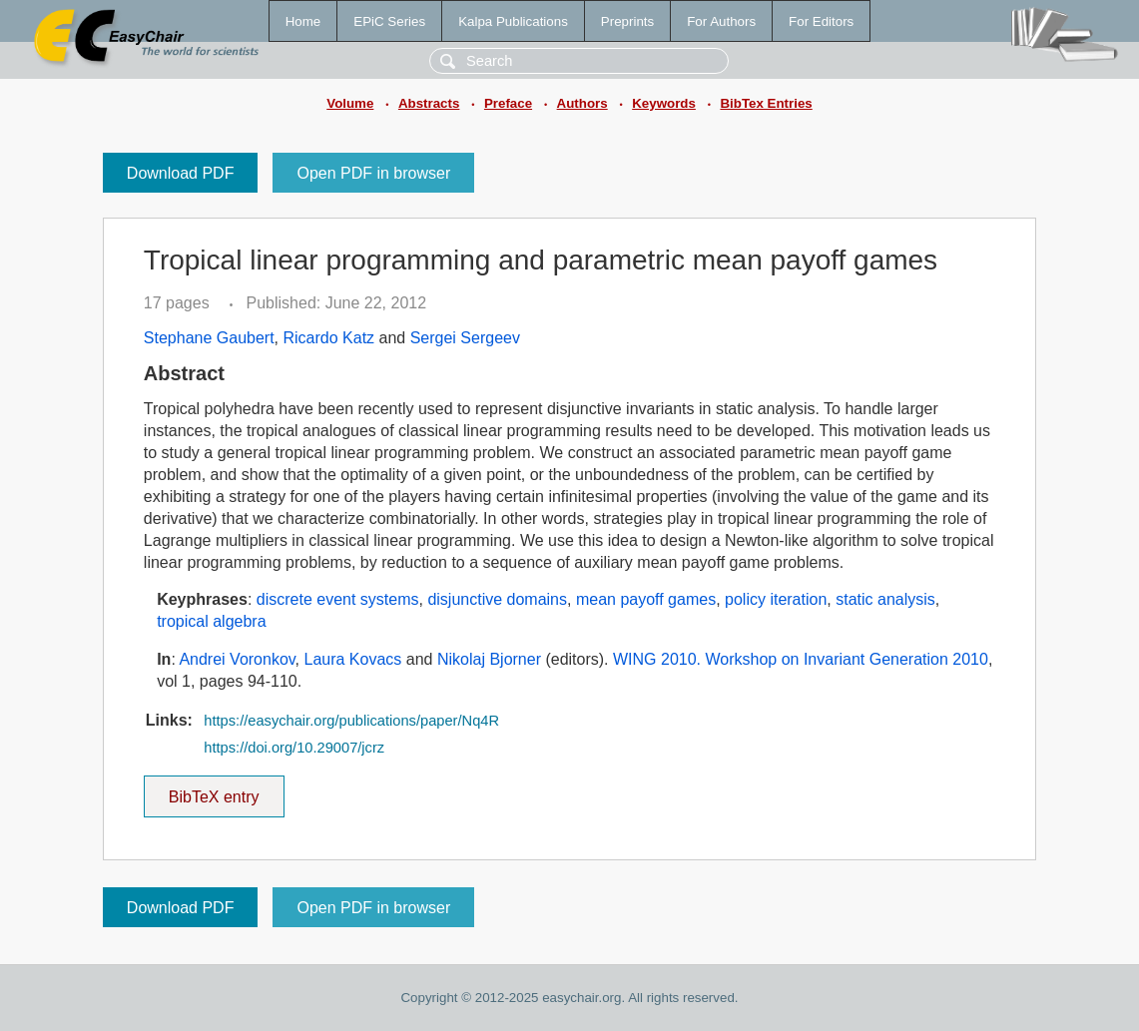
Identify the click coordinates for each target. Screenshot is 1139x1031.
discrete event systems (338, 599)
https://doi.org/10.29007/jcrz (294, 748)
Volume (349, 103)
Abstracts (428, 103)
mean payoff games (646, 599)
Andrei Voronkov (236, 659)
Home (303, 21)
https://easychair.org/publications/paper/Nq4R (351, 721)
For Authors (721, 21)
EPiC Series (389, 21)
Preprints (627, 21)
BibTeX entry (214, 790)
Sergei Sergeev (465, 337)
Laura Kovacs (353, 659)
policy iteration (776, 599)
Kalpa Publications (513, 21)
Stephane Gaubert (209, 337)
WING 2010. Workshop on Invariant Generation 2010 (800, 659)
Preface (508, 103)
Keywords (664, 103)
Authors (582, 103)
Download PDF (181, 173)
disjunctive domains (497, 599)
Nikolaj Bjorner (489, 659)
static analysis (885, 599)
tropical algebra (211, 621)
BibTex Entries (766, 103)
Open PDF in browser (373, 173)
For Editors (821, 21)
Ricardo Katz (328, 337)
